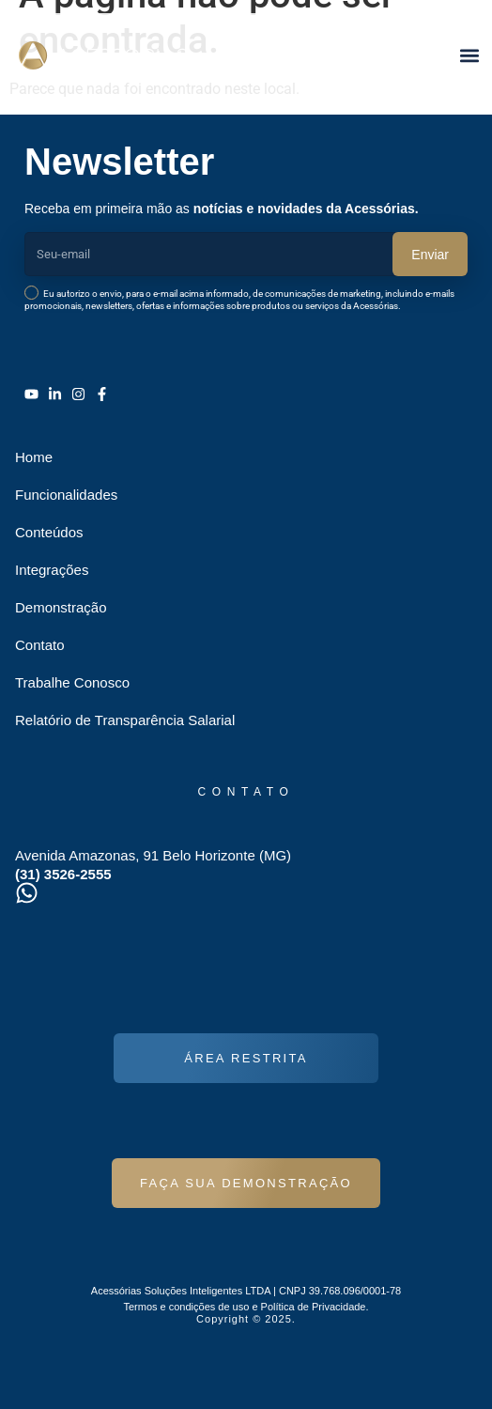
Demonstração (61, 607)
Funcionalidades (66, 495)
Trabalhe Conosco (72, 682)
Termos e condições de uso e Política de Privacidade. (245, 1306)
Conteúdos (49, 532)
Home (34, 457)
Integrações (51, 570)
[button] (469, 54)
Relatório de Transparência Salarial (125, 720)
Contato (40, 645)
